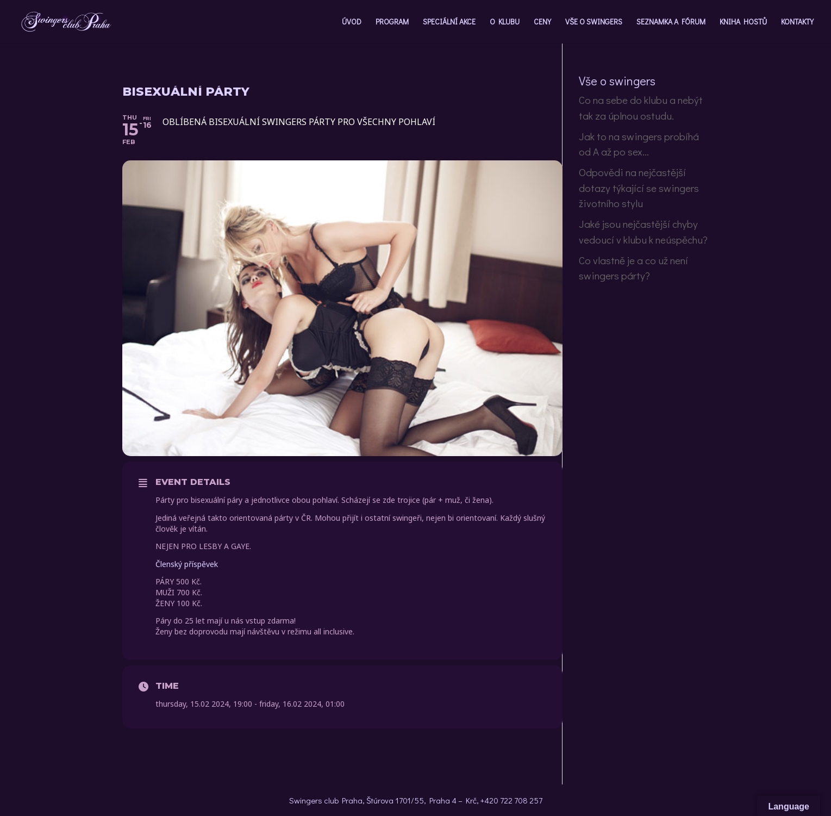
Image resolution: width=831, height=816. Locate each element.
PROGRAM (392, 22)
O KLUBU (505, 22)
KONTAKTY (797, 22)
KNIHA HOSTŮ (743, 22)
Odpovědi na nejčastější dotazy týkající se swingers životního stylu (639, 187)
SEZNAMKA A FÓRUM (670, 22)
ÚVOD (351, 22)
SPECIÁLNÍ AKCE (449, 22)
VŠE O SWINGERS (593, 22)
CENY (542, 22)
